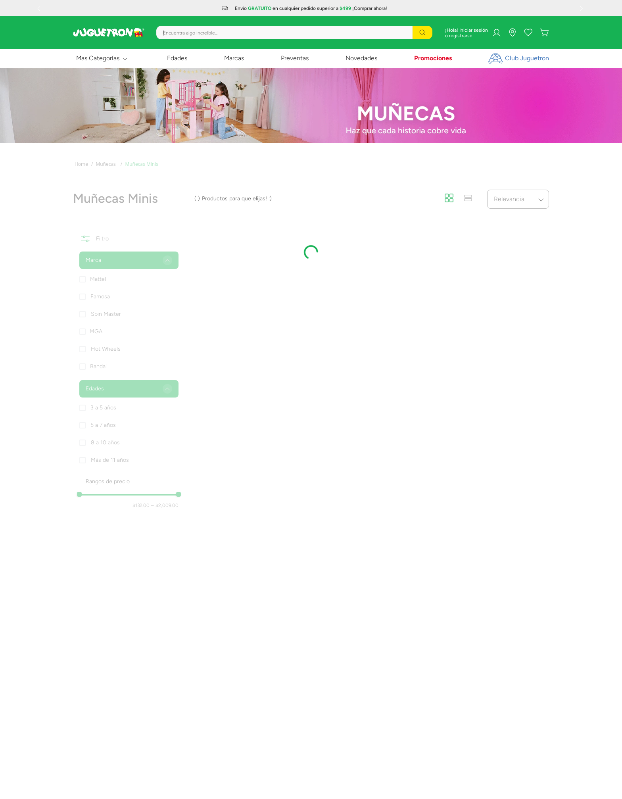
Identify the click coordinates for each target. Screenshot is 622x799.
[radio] (449, 198)
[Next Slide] (582, 8)
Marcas (234, 58)
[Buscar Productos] (422, 32)
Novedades (361, 58)
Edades (177, 58)
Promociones (433, 58)
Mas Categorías (97, 58)
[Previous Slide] (40, 8)
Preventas (295, 58)
